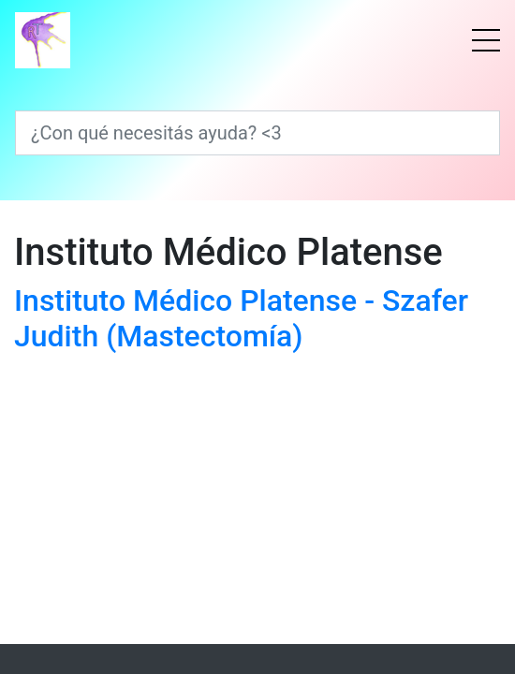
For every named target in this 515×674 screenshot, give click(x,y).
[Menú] (486, 40)
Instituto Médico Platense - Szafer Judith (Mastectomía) (241, 318)
